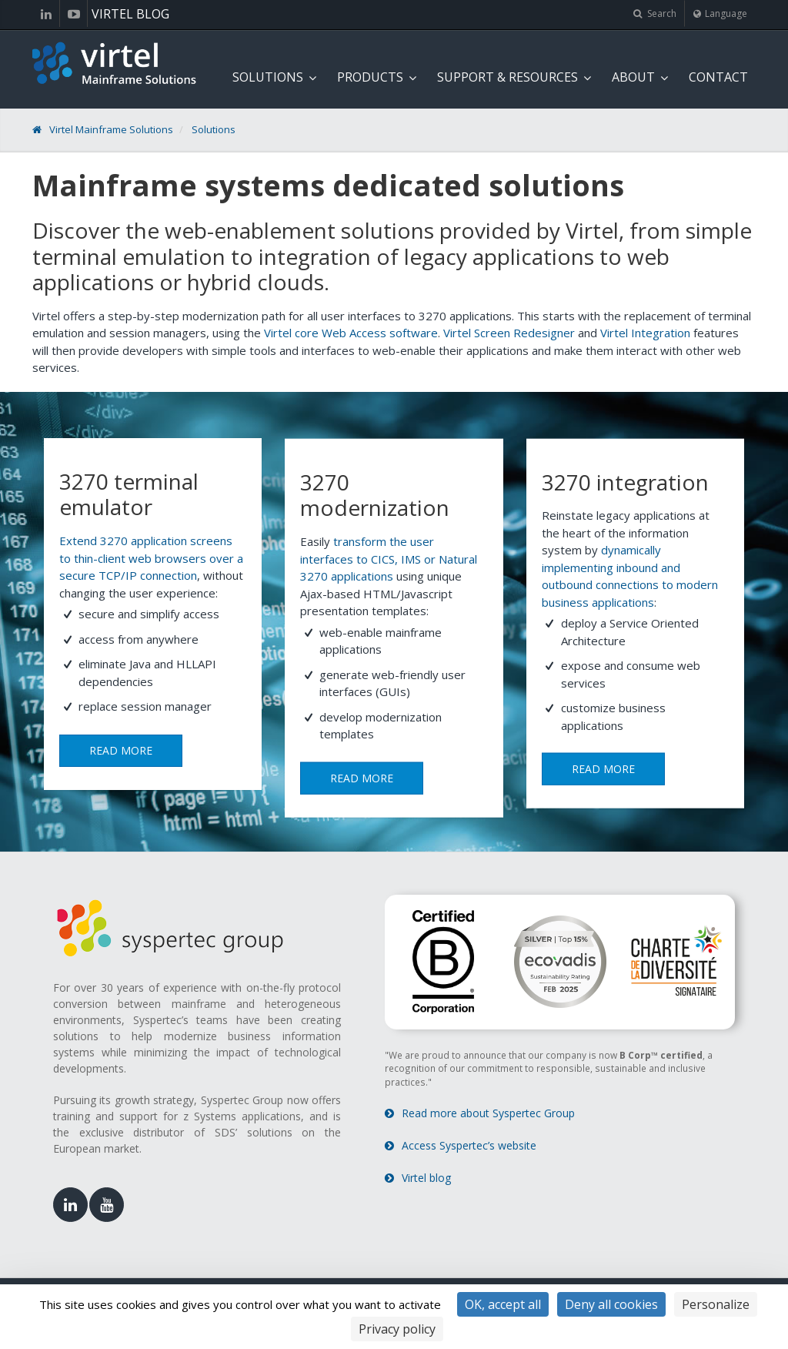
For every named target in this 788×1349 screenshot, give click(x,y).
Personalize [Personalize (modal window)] (716, 1304)
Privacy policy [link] (397, 1329)
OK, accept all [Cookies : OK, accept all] (503, 1304)
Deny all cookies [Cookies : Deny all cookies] (611, 1304)
